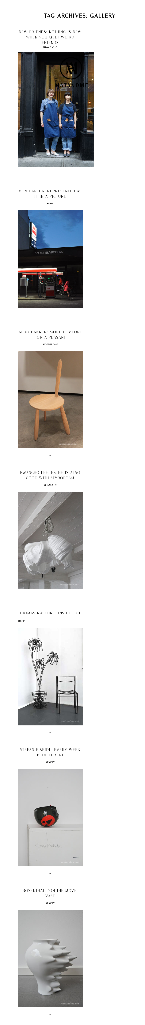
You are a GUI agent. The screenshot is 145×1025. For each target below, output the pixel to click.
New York (50, 47)
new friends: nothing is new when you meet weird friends (50, 37)
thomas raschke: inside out (50, 613)
